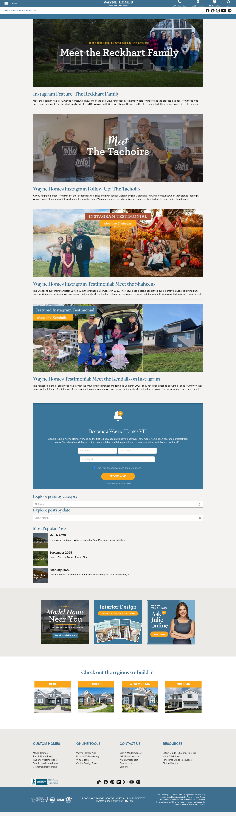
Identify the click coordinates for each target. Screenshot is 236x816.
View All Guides (171, 756)
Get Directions (198, 8)
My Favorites (214, 8)
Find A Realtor (170, 763)
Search (228, 8)
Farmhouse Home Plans (45, 763)
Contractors (126, 763)
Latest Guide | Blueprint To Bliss (179, 753)
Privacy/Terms (102, 801)
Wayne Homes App (86, 753)
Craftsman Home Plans (45, 767)
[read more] (193, 104)
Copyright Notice (123, 801)
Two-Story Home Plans (45, 760)
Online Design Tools (86, 763)
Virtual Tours (82, 760)
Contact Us (130, 744)
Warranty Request (129, 760)
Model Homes (40, 753)
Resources (172, 744)
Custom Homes (46, 744)
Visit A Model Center (130, 753)
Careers (124, 767)
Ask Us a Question (129, 756)
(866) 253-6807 (179, 8)
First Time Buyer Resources (177, 760)
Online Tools (88, 744)
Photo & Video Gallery (87, 756)
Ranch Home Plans (43, 756)
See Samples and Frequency (118, 483)
